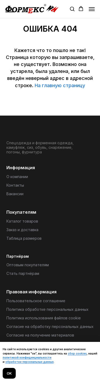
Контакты (15, 185)
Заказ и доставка (22, 229)
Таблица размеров (24, 238)
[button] (72, 8)
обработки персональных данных (29, 361)
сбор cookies (77, 353)
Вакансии (14, 193)
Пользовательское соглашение (35, 300)
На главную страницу (60, 85)
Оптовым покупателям (27, 265)
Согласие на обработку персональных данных (50, 326)
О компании (17, 176)
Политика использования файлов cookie (43, 318)
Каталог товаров (22, 221)
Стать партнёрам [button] (22, 273)
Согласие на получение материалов (40, 335)
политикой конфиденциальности (27, 357)
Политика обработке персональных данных (47, 309)
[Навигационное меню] (92, 9)
